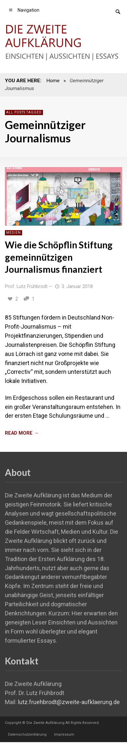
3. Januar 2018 (73, 286)
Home (53, 81)
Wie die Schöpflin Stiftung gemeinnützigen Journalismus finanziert (59, 257)
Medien (13, 232)
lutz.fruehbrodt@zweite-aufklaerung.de (69, 702)
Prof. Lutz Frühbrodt (26, 286)
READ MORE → (21, 433)
